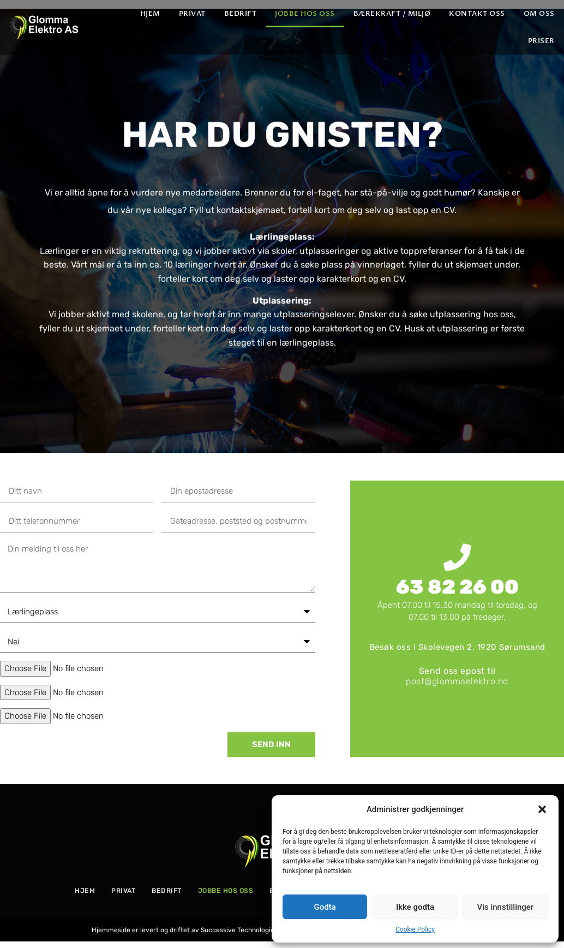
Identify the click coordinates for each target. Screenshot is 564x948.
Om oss (539, 14)
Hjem (150, 14)
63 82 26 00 (457, 587)
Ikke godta (415, 907)
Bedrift (240, 14)
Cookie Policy (415, 929)
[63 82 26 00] (457, 557)
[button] (542, 809)
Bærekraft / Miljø (392, 14)
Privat (192, 14)
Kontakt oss (477, 14)
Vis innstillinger (505, 907)
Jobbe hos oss (305, 14)
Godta (325, 907)
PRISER (541, 41)
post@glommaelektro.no (457, 681)
